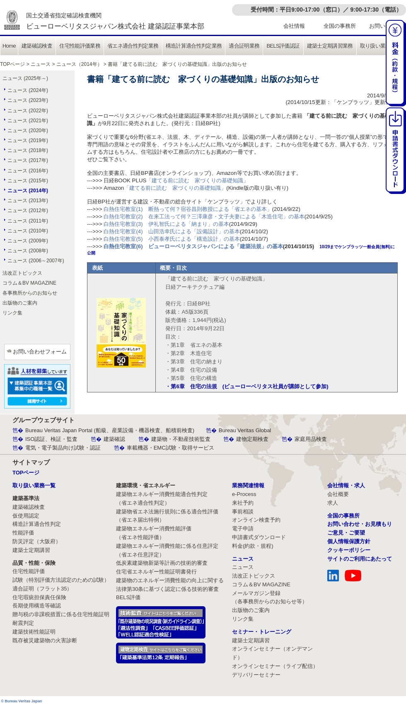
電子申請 (243, 528)
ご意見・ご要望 (346, 533)
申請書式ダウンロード (259, 537)
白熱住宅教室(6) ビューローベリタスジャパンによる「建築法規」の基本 (193, 246)
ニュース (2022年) (27, 111)
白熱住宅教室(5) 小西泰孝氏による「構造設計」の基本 (171, 239)
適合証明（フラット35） (42, 588)
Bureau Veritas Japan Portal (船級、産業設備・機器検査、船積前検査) (109, 430)
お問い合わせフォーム (40, 351)
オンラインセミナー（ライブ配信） (275, 666)
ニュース (41, 64)
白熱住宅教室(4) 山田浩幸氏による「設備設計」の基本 (171, 231)
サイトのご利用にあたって (359, 559)
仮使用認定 (25, 516)
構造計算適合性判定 (36, 524)
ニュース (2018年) (27, 150)
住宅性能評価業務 (79, 46)
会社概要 (338, 494)
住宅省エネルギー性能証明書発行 (156, 572)
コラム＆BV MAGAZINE (29, 283)
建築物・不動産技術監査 (180, 439)
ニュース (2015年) (27, 181)
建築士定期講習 (31, 550)
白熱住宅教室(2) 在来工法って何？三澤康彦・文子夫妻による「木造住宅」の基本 (204, 216)
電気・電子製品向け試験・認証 (63, 448)
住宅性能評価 (28, 571)
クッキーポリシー (348, 550)
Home (9, 46)
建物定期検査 (252, 439)
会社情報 (294, 26)
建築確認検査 (37, 46)
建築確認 (114, 439)
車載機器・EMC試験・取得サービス (170, 448)
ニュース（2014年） (79, 64)
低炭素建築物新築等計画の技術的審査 (162, 563)
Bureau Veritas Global (245, 430)
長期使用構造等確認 (36, 605)
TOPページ (12, 64)
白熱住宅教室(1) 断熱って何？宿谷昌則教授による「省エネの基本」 (188, 209)
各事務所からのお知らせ (29, 293)
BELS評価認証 (283, 46)
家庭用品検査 (311, 439)
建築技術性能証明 (34, 632)
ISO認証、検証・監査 (51, 439)
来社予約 (243, 503)
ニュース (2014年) (27, 191)
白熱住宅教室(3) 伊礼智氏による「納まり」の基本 (166, 224)
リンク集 (12, 313)
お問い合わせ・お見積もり (359, 524)
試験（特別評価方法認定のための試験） (60, 580)
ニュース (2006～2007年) (35, 261)
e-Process (244, 494)
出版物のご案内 (19, 303)
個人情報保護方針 (348, 541)
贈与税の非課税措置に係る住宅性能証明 (60, 614)
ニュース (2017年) (27, 160)
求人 (332, 503)
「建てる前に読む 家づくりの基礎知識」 (197, 180)
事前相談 (243, 511)
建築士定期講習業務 (330, 46)
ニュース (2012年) (27, 210)
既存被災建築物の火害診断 (44, 640)
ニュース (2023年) (27, 100)
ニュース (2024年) (27, 90)
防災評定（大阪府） (36, 541)
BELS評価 (128, 597)
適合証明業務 (244, 46)
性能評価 (23, 533)
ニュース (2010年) (27, 231)
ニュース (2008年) (27, 251)
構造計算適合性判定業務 (194, 46)
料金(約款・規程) (252, 546)
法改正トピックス (22, 273)
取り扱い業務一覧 (380, 46)
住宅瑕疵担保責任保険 (39, 597)
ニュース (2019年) (27, 140)
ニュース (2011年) (27, 221)
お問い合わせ (385, 26)
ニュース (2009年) (27, 241)
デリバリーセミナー (256, 675)
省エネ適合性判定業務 (133, 46)
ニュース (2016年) (27, 171)
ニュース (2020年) (27, 130)
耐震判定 (23, 623)
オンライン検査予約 (256, 520)
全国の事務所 (340, 26)
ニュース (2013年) (27, 200)
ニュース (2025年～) (25, 78)
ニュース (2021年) (27, 120)
